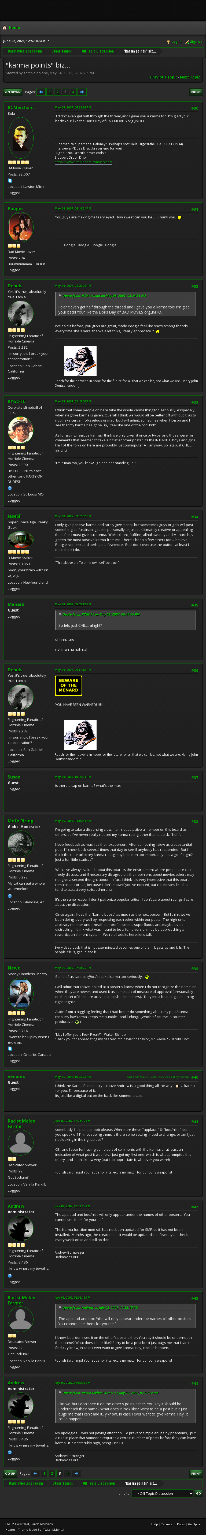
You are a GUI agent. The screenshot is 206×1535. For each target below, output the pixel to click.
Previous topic (163, 77)
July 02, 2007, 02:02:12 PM (72, 1297)
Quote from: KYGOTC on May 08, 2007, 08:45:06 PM (101, 614)
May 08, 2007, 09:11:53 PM (73, 670)
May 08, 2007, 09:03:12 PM (73, 604)
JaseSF (14, 516)
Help (154, 1524)
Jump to (124, 1493)
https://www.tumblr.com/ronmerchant (83, 162)
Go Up (10, 1473)
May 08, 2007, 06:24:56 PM (73, 107)
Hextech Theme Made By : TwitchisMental (34, 1529)
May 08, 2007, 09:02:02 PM (73, 516)
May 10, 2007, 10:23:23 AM (73, 1077)
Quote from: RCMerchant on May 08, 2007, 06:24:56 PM (104, 295)
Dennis (15, 286)
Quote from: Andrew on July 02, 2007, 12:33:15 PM (100, 1307)
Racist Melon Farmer (21, 1123)
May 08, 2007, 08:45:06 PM (73, 401)
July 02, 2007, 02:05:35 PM (72, 1383)
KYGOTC (17, 401)
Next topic (190, 77)
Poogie (15, 208)
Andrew (16, 1206)
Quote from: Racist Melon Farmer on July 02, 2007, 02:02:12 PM (110, 1393)
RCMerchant (21, 107)
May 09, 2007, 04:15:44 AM (73, 821)
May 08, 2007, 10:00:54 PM (73, 777)
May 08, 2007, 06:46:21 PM (73, 208)
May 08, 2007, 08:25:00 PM (73, 286)
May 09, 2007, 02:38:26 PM (73, 968)
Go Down (13, 92)
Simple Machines (42, 1524)
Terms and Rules (173, 1524)
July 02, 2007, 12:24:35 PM (72, 1121)
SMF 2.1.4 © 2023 (17, 1524)
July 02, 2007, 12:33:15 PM (72, 1206)
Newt (14, 968)
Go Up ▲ (194, 1524)
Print (196, 92)
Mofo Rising (21, 821)
